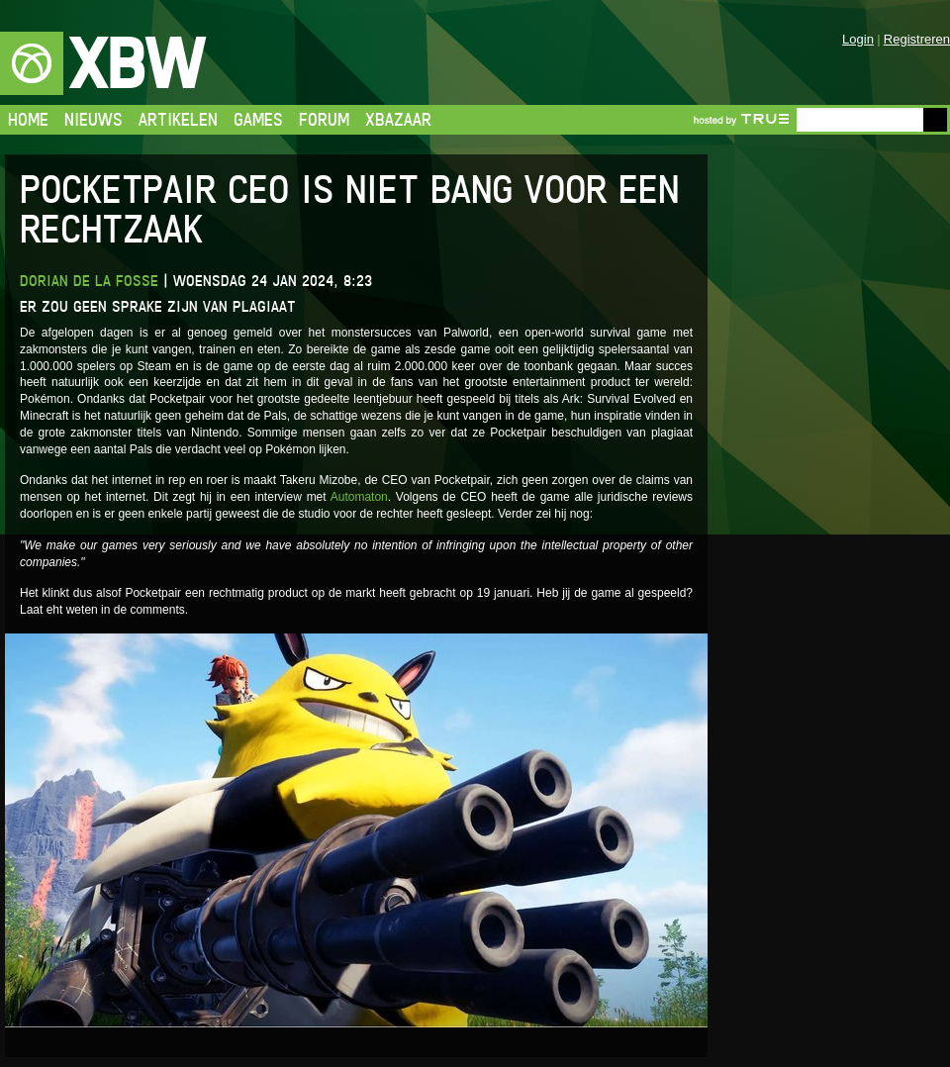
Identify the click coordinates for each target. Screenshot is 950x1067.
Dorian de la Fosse (89, 280)
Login (858, 39)
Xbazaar (398, 119)
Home (28, 119)
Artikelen (178, 119)
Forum (324, 119)
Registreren (917, 39)
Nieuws (93, 119)
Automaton (359, 497)
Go (935, 120)
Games (258, 119)
